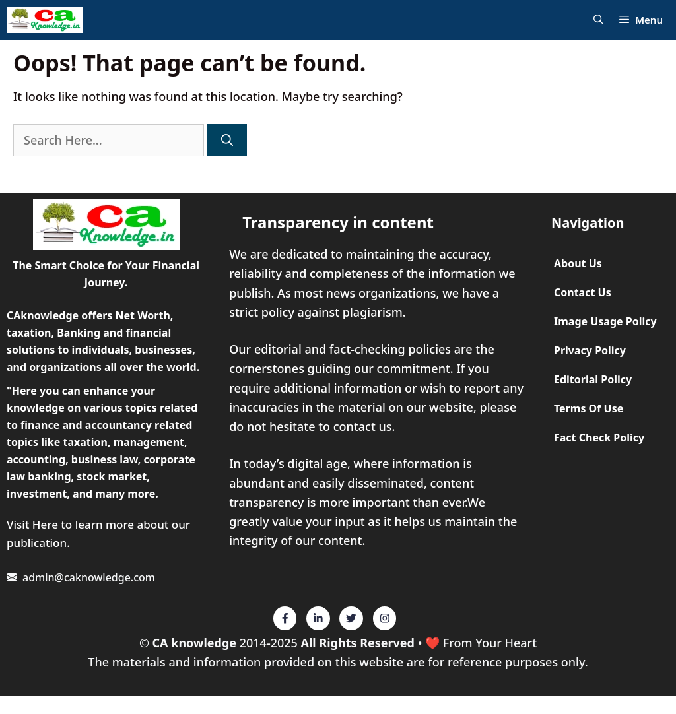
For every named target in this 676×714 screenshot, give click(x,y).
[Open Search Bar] (598, 20)
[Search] (227, 140)
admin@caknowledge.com (88, 577)
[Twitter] (285, 618)
